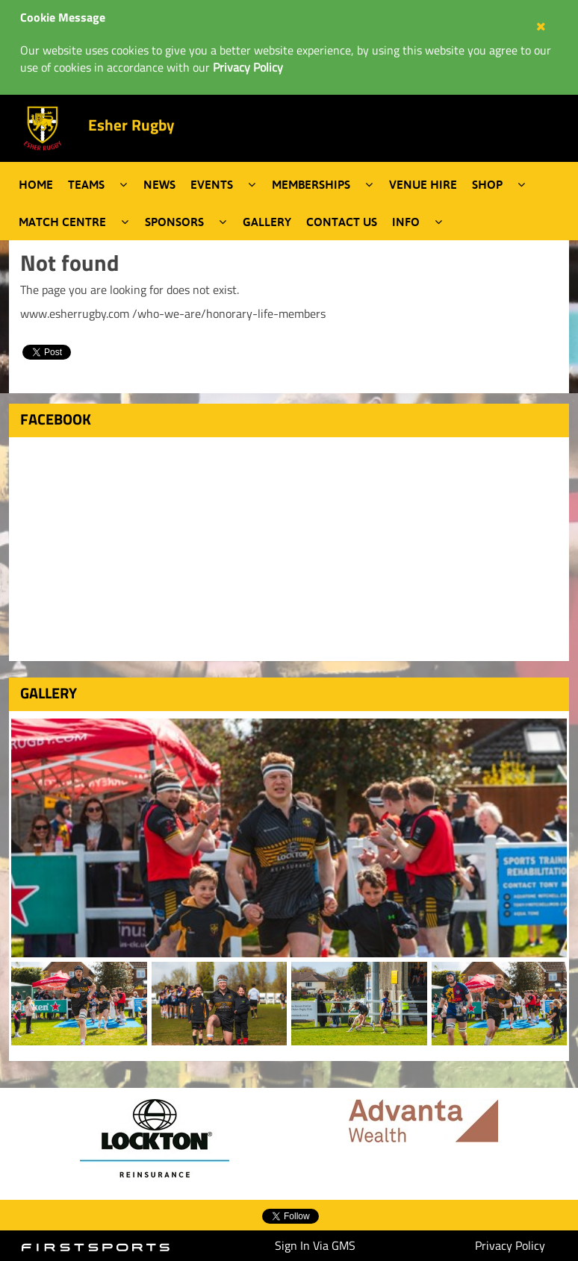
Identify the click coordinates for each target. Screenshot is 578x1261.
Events (211, 184)
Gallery (267, 221)
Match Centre (62, 221)
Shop (487, 184)
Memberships (311, 184)
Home (36, 184)
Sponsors (174, 221)
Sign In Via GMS (315, 1245)
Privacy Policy (510, 1245)
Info (406, 221)
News (159, 184)
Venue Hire (423, 184)
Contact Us (341, 221)
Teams (86, 184)
